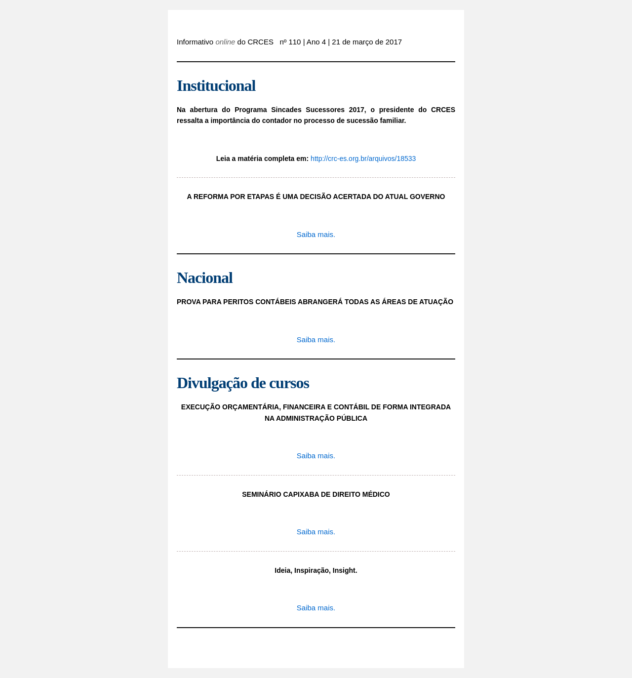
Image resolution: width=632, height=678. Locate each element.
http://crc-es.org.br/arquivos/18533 (363, 158)
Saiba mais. (316, 234)
